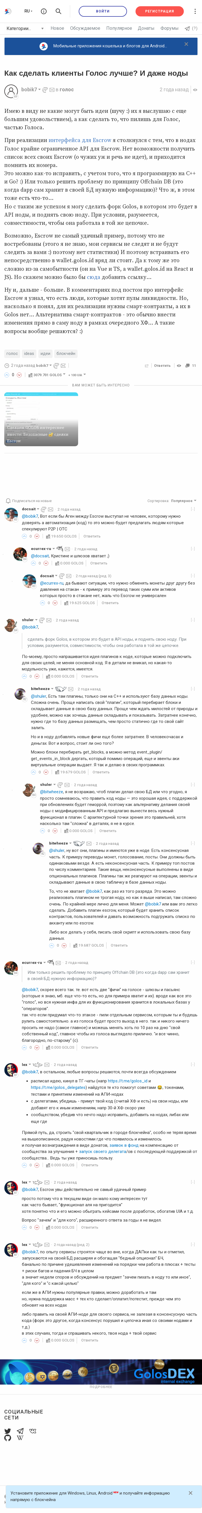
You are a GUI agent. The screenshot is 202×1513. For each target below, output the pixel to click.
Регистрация (159, 11)
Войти (103, 11)
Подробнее (101, 1387)
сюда (94, 277)
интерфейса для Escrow (80, 140)
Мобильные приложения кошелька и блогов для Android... (103, 46)
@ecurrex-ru (51, 583)
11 (190, 365)
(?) (191, 28)
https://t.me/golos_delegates (58, 1087)
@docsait (40, 555)
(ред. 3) (94, 576)
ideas (29, 353)
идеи (45, 353)
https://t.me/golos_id (127, 1081)
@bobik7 (30, 516)
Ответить (162, 365)
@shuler (38, 696)
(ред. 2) (72, 1244)
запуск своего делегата (102, 1151)
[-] (193, 509)
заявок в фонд (124, 1145)
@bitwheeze (51, 791)
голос (67, 89)
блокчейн (66, 353)
